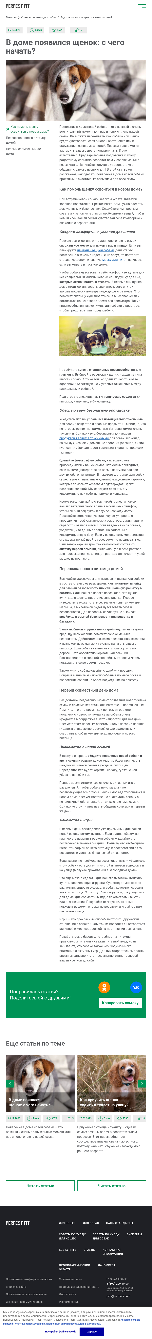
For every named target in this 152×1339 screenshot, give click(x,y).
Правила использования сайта (79, 1286)
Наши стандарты (119, 1223)
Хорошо (92, 1331)
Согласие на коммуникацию (24, 1301)
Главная (11, 17)
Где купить (67, 1249)
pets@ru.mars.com (118, 1296)
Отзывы (89, 1249)
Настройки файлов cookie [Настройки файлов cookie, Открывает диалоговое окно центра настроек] (60, 1331)
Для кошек (67, 1223)
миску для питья (115, 260)
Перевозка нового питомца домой (26, 140)
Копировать (120, 1003)
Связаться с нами (70, 1279)
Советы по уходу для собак (38, 17)
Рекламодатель (69, 1301)
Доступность (67, 1294)
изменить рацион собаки (95, 250)
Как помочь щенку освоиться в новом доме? (27, 129)
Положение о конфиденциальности (29, 1279)
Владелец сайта (16, 1286)
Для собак (91, 1223)
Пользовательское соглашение (26, 1294)
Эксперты (133, 1234)
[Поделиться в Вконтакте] (136, 987)
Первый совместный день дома (25, 151)
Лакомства (106, 1265)
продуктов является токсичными (84, 438)
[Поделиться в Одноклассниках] (104, 987)
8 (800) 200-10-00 (117, 1283)
